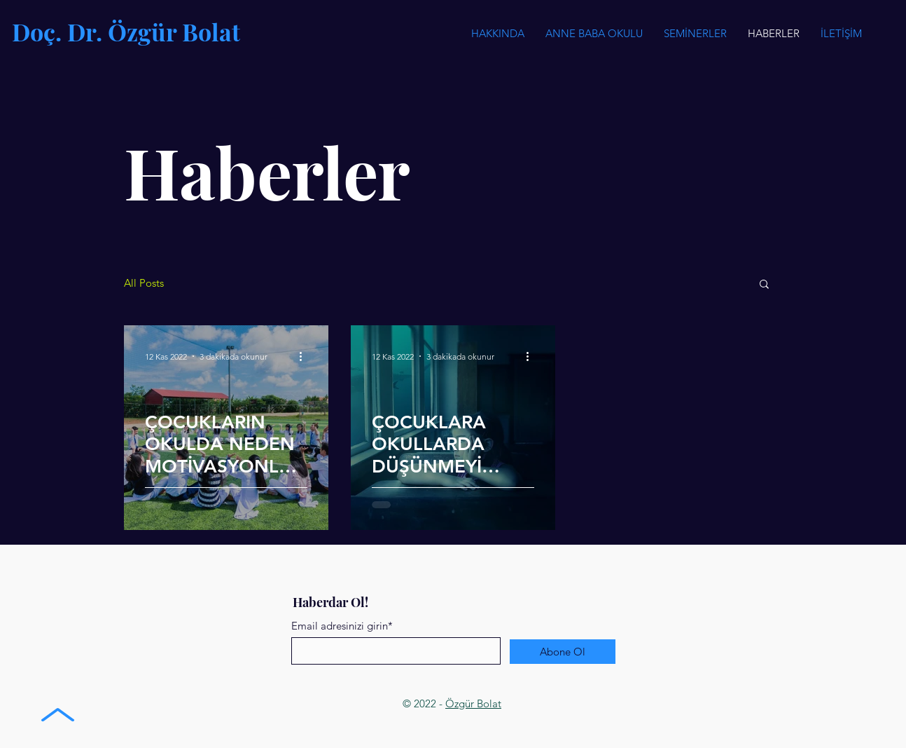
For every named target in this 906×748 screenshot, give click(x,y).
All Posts (144, 283)
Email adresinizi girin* (342, 625)
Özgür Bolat (473, 703)
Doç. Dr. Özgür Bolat (126, 31)
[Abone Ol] (562, 651)
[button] (695, 34)
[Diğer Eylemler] (305, 356)
